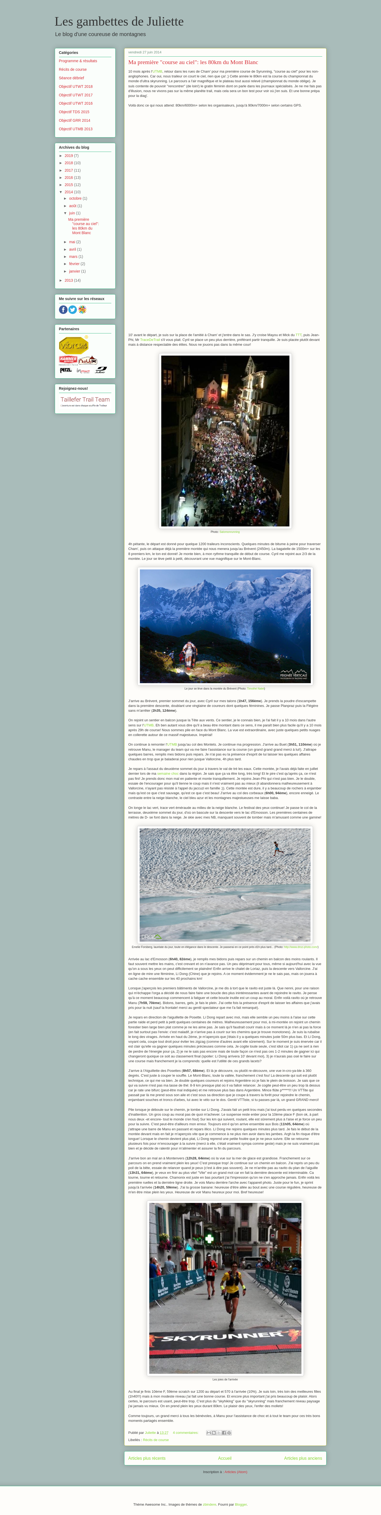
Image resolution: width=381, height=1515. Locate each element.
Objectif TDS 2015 (74, 112)
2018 (69, 163)
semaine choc (168, 774)
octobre (76, 198)
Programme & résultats (78, 61)
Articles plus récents (147, 1458)
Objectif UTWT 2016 (76, 103)
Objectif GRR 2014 (75, 120)
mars (73, 256)
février (75, 264)
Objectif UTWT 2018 (76, 86)
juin (72, 213)
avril (73, 249)
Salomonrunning (229, 531)
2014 (69, 192)
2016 (69, 177)
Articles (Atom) (236, 1472)
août (73, 206)
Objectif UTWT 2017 (76, 95)
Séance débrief (71, 78)
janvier (75, 271)
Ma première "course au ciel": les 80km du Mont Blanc (193, 62)
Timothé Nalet (255, 688)
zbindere (209, 1504)
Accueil (224, 1458)
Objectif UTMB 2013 (76, 129)
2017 (69, 170)
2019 (69, 156)
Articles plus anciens (303, 1458)
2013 (69, 280)
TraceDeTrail (150, 340)
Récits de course (156, 1440)
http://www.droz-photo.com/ (301, 947)
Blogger (241, 1504)
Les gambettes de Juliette (119, 21)
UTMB (157, 71)
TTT (298, 335)
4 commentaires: (186, 1433)
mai (72, 242)
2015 (69, 185)
